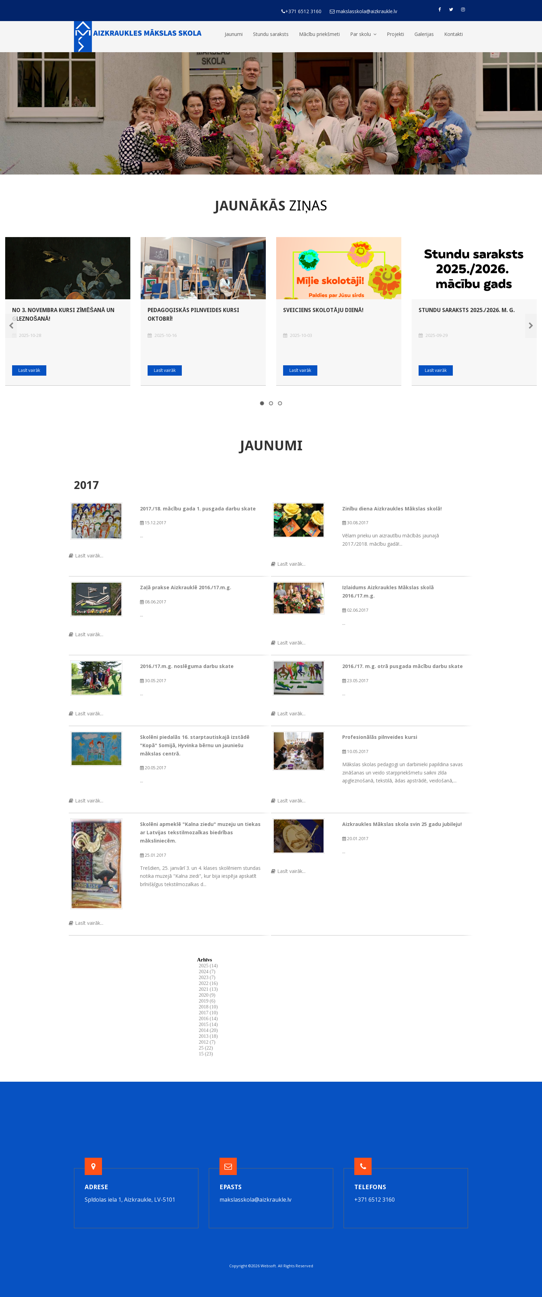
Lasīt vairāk (29, 370)
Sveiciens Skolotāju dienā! (323, 310)
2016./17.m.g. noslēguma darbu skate (187, 666)
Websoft (268, 1265)
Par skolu (363, 34)
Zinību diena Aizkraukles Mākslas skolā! (392, 508)
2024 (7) (207, 971)
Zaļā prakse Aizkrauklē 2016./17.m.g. (185, 587)
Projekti (395, 34)
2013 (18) (208, 1036)
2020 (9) (207, 995)
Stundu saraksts (271, 34)
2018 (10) (208, 1006)
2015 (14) (208, 1024)
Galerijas (424, 34)
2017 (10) (208, 1012)
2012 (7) (207, 1042)
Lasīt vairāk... (86, 555)
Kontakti (453, 34)
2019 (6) (207, 1001)
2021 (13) (208, 989)
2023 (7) (207, 977)
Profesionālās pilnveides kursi (379, 737)
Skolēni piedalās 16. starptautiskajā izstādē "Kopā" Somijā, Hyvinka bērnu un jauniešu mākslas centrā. (195, 745)
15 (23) (206, 1053)
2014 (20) (208, 1030)
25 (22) (206, 1048)
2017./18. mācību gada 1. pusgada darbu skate (198, 508)
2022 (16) (208, 983)
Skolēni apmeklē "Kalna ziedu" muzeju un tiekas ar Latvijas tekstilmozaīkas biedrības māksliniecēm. (200, 832)
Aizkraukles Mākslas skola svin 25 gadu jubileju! (402, 824)
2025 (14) (208, 965)
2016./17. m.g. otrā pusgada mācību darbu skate (402, 666)
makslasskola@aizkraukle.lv (255, 1199)
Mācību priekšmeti (319, 34)
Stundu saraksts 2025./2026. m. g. (467, 310)
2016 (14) (208, 1018)
